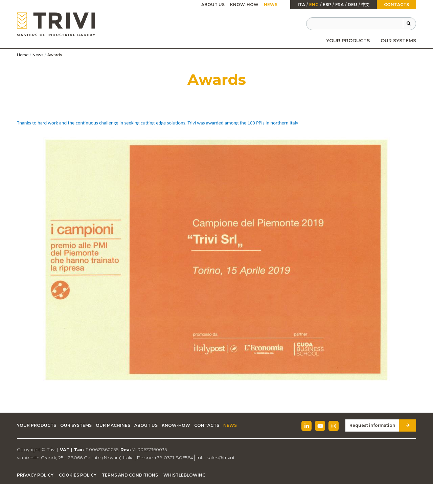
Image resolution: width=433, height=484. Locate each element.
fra (339, 5)
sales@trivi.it (221, 458)
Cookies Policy (77, 475)
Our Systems (398, 40)
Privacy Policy (35, 475)
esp (327, 5)
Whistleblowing (184, 475)
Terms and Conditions (130, 475)
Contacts (396, 4)
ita (301, 5)
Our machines (113, 425)
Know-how (244, 4)
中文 (365, 5)
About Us (213, 4)
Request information (372, 425)
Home (22, 54)
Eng (314, 5)
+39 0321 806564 (173, 458)
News (270, 4)
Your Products (348, 40)
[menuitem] (348, 40)
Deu (352, 5)
